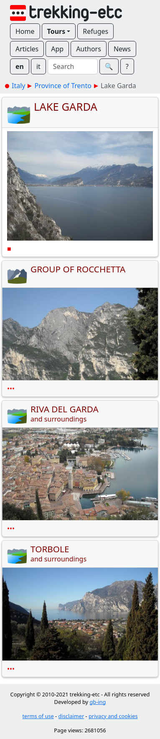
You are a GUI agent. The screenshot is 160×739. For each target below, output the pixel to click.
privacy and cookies (113, 716)
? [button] (127, 66)
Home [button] (25, 31)
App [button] (57, 48)
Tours (56, 31)
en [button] (19, 66)
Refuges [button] (95, 31)
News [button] (122, 48)
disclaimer (71, 716)
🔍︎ (109, 66)
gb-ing (97, 702)
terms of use (37, 716)
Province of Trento (62, 85)
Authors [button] (88, 48)
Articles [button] (26, 48)
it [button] (38, 66)
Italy (18, 85)
